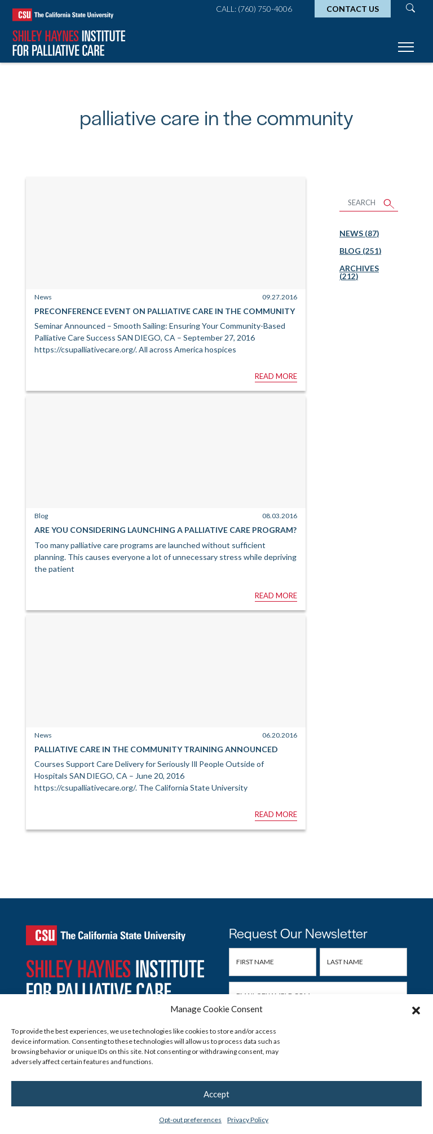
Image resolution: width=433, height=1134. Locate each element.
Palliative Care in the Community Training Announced (156, 749)
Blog (360, 250)
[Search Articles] (360, 203)
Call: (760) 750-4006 (254, 9)
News (359, 233)
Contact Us (352, 9)
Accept (216, 1094)
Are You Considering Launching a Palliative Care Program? (165, 530)
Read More (276, 376)
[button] (416, 1008)
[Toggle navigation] (406, 49)
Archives (359, 272)
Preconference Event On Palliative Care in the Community (164, 311)
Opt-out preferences (190, 1119)
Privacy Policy (247, 1119)
